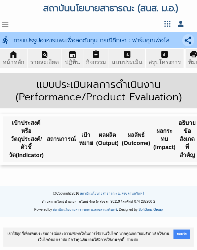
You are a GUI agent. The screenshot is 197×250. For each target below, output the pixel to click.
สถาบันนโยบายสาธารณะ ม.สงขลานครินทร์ (112, 193)
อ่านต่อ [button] (132, 240)
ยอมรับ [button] (182, 234)
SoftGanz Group (151, 209)
